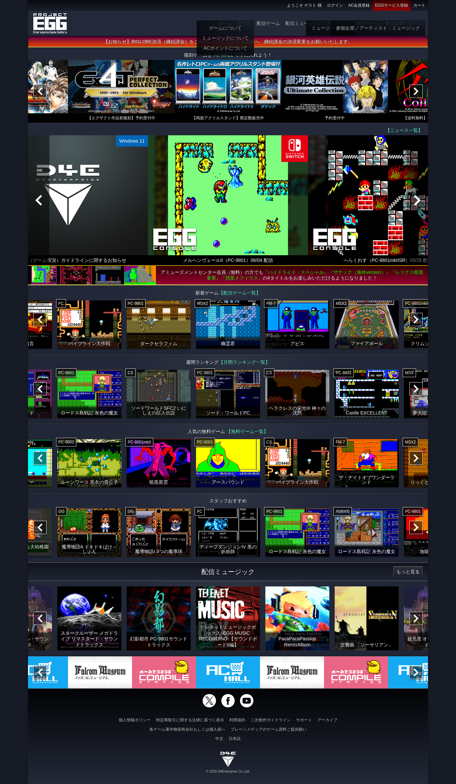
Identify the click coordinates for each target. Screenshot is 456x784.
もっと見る (408, 571)
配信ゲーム (268, 23)
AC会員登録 (359, 5)
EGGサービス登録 (391, 5)
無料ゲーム (368, 23)
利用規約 (237, 720)
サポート (304, 720)
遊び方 (244, 23)
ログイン (335, 5)
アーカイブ (327, 720)
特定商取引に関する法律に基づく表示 (190, 720)
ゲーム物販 (339, 23)
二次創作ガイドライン (271, 720)
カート (419, 5)
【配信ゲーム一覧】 (240, 293)
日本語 (235, 739)
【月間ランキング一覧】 (244, 362)
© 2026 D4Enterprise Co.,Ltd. (228, 771)
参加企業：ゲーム (404, 23)
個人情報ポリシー (135, 720)
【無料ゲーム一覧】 (247, 431)
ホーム (225, 23)
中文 (219, 739)
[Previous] (40, 91)
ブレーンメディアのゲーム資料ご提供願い (269, 729)
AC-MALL (223, 55)
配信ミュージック (304, 23)
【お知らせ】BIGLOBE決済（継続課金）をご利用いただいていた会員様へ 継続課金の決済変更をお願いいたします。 (227, 41)
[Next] (416, 91)
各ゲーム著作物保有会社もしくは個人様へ (187, 729)
